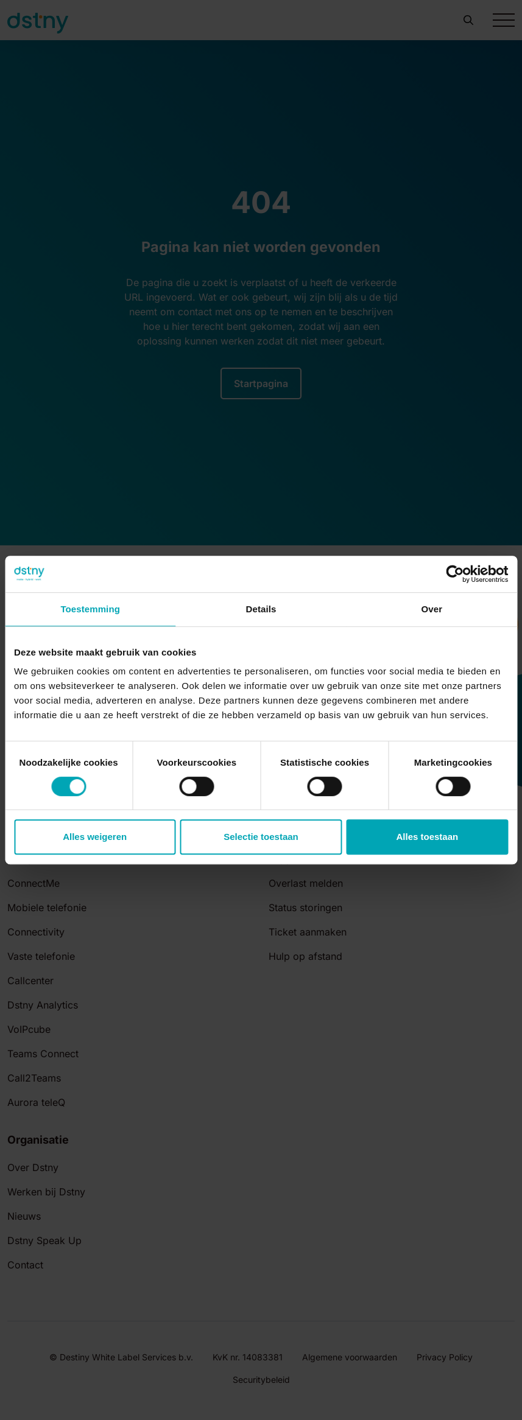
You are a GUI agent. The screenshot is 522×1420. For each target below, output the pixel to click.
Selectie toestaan (261, 836)
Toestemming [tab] (90, 609)
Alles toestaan (427, 836)
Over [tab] (432, 609)
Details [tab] (261, 609)
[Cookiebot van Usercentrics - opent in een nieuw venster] (454, 574)
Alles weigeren (95, 836)
